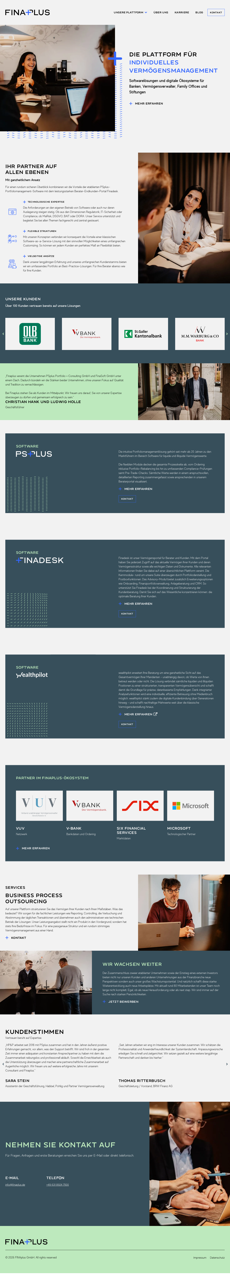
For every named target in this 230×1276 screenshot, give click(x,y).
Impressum (199, 1261)
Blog (195, 12)
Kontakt (215, 12)
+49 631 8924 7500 (57, 1188)
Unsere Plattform (126, 12)
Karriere (178, 12)
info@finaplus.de (15, 1188)
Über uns (156, 12)
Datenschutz (217, 1261)
